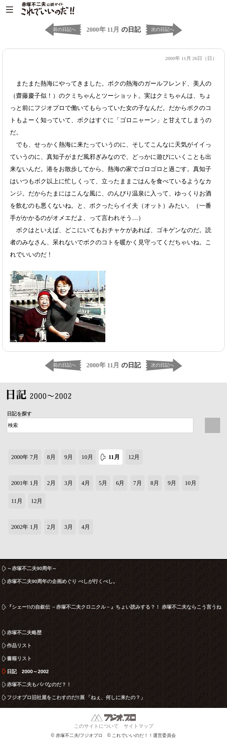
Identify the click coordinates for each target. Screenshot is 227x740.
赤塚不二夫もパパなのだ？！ (39, 684)
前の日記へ (64, 29)
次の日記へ (162, 29)
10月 (87, 457)
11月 (113, 457)
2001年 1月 (25, 483)
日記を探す (19, 414)
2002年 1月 (25, 527)
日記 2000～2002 (41, 395)
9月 (68, 457)
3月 (68, 483)
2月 (51, 483)
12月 (134, 457)
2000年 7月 (25, 457)
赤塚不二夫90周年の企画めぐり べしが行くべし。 (62, 581)
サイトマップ (138, 726)
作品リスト (19, 645)
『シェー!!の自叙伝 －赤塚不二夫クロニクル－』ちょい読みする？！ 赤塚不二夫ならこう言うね (114, 607)
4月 (86, 483)
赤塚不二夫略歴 (24, 632)
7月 (137, 483)
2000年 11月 (102, 29)
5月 (103, 483)
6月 (120, 483)
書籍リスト (19, 658)
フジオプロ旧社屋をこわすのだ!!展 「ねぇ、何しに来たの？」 (76, 697)
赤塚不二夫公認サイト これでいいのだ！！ (47, 9)
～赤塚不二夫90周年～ (32, 568)
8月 (51, 457)
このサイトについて (96, 726)
